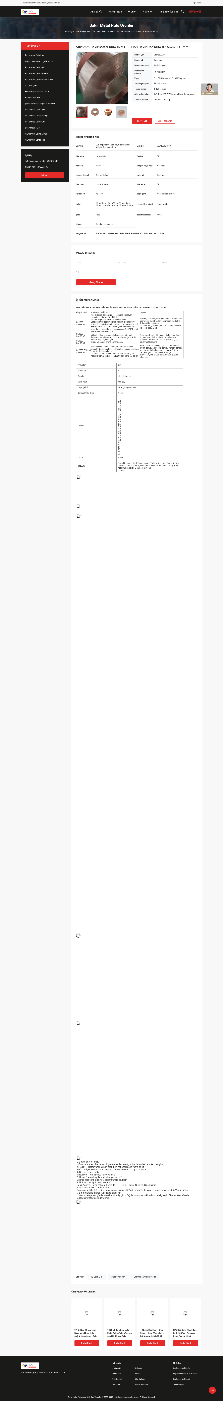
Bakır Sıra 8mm (118, 1277)
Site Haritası (140, 1379)
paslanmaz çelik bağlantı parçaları (40, 103)
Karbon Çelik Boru (33, 97)
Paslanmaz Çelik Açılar (35, 110)
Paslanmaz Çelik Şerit (35, 67)
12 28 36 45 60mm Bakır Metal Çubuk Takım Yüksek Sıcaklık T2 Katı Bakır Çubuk (119, 1333)
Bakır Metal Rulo (83, 31)
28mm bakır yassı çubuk (145, 1277)
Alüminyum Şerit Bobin (35, 140)
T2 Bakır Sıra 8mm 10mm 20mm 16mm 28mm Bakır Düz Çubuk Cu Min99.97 (152, 1333)
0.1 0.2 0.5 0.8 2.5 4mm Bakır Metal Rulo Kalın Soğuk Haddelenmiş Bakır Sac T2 (86, 1333)
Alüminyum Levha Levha (36, 134)
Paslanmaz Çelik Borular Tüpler (39, 79)
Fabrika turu (116, 1374)
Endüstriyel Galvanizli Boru (37, 91)
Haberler (138, 1368)
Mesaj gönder (96, 282)
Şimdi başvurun (165, 121)
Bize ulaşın (116, 1385)
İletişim (44, 175)
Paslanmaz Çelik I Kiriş (35, 122)
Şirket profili (116, 1368)
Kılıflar (137, 1374)
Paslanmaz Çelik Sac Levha (37, 73)
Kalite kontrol (117, 1379)
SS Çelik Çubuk (32, 85)
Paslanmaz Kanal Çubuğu (36, 116)
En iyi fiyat (142, 121)
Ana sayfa (69, 31)
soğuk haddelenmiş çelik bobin (39, 61)
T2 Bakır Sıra (96, 1277)
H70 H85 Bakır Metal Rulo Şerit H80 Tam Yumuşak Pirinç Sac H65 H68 (185, 1333)
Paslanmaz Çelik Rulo (34, 55)
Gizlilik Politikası (141, 1385)
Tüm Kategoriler (179, 1385)
